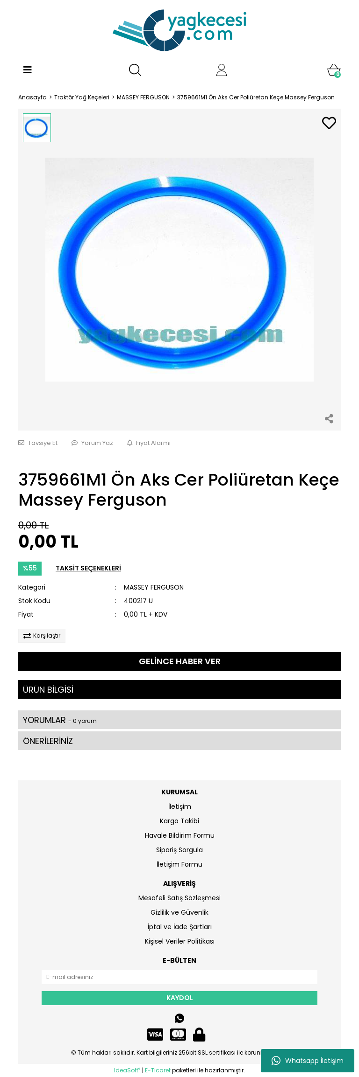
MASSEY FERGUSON (154, 587)
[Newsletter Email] (179, 977)
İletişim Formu (179, 864)
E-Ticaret (158, 1070)
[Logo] (179, 30)
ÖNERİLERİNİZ (48, 741)
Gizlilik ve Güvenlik (179, 912)
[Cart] (334, 70)
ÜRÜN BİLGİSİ (48, 689)
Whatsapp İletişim (308, 1061)
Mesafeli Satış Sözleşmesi (179, 898)
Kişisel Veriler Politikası (180, 941)
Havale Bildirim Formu (180, 835)
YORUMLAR (60, 720)
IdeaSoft (127, 1070)
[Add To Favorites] (329, 123)
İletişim (179, 806)
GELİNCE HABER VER (180, 661)
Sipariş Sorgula (179, 850)
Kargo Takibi (179, 821)
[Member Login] (221, 70)
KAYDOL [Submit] (179, 997)
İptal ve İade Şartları (180, 926)
